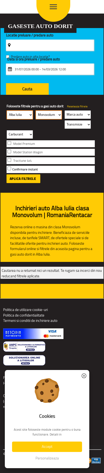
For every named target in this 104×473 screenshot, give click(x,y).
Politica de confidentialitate (23, 315)
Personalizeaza (47, 458)
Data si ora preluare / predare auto (33, 59)
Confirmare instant (25, 169)
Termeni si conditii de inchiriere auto (30, 321)
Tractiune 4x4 (22, 160)
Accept (47, 446)
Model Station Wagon (28, 152)
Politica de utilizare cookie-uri (25, 310)
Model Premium (24, 143)
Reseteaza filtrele (77, 106)
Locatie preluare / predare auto (29, 35)
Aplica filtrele (23, 179)
